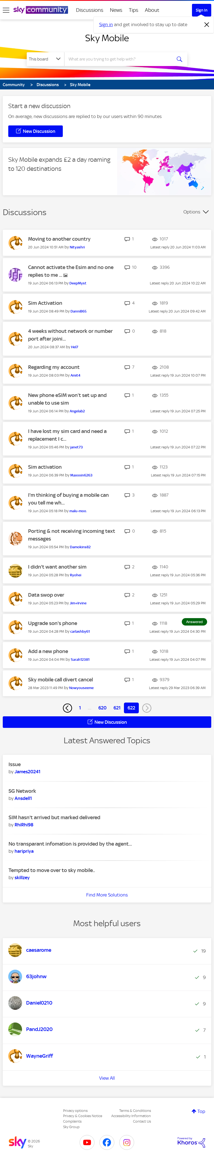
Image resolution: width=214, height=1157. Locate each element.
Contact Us (142, 1121)
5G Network (22, 791)
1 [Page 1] (80, 708)
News (116, 10)
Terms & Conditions (135, 1111)
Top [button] (201, 1111)
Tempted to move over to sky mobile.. (52, 870)
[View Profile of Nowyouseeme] (81, 688)
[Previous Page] (67, 708)
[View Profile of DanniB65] (78, 311)
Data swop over (46, 595)
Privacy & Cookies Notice (82, 1116)
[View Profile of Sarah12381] (80, 659)
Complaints (72, 1121)
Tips (133, 10)
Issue (15, 764)
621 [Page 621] (117, 708)
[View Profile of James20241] (27, 771)
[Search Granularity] (45, 59)
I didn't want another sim (57, 567)
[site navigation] (6, 10)
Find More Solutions (107, 895)
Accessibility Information (131, 1116)
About (152, 10)
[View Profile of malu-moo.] (78, 511)
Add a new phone (48, 651)
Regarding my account (54, 367)
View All (107, 1078)
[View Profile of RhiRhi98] (24, 824)
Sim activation (45, 467)
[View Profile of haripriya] (24, 851)
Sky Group (71, 1127)
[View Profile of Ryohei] (75, 575)
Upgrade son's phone (52, 623)
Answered (194, 622)
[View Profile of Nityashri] (77, 247)
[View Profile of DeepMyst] (77, 283)
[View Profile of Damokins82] (80, 547)
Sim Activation (45, 303)
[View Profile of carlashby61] (80, 631)
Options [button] (191, 212)
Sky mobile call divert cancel (60, 679)
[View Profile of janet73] (76, 447)
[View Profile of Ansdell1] (23, 798)
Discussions (89, 10)
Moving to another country (59, 239)
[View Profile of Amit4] (75, 375)
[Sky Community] (40, 10)
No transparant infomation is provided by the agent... (70, 844)
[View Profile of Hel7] (74, 347)
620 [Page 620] (102, 708)
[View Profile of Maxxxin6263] (81, 475)
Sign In (201, 10)
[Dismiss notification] (206, 24)
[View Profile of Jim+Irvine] (78, 603)
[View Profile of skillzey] (22, 877)
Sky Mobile (107, 37)
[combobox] (119, 59)
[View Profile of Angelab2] (77, 411)
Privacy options (75, 1111)
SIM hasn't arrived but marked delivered (54, 817)
